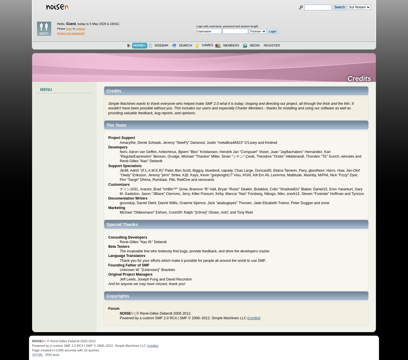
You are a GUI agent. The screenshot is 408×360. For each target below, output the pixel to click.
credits (254, 318)
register (80, 28)
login (69, 28)
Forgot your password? (71, 33)
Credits (361, 78)
